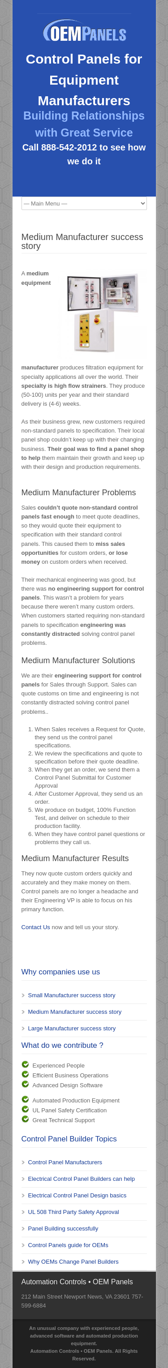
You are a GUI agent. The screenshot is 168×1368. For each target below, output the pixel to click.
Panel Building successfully (63, 1228)
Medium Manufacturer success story (75, 1011)
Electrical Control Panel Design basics (77, 1195)
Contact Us (36, 927)
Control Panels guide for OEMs (68, 1245)
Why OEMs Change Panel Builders (73, 1261)
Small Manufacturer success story (72, 995)
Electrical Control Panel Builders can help (81, 1178)
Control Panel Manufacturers (65, 1162)
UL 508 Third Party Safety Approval (73, 1212)
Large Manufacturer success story (72, 1028)
